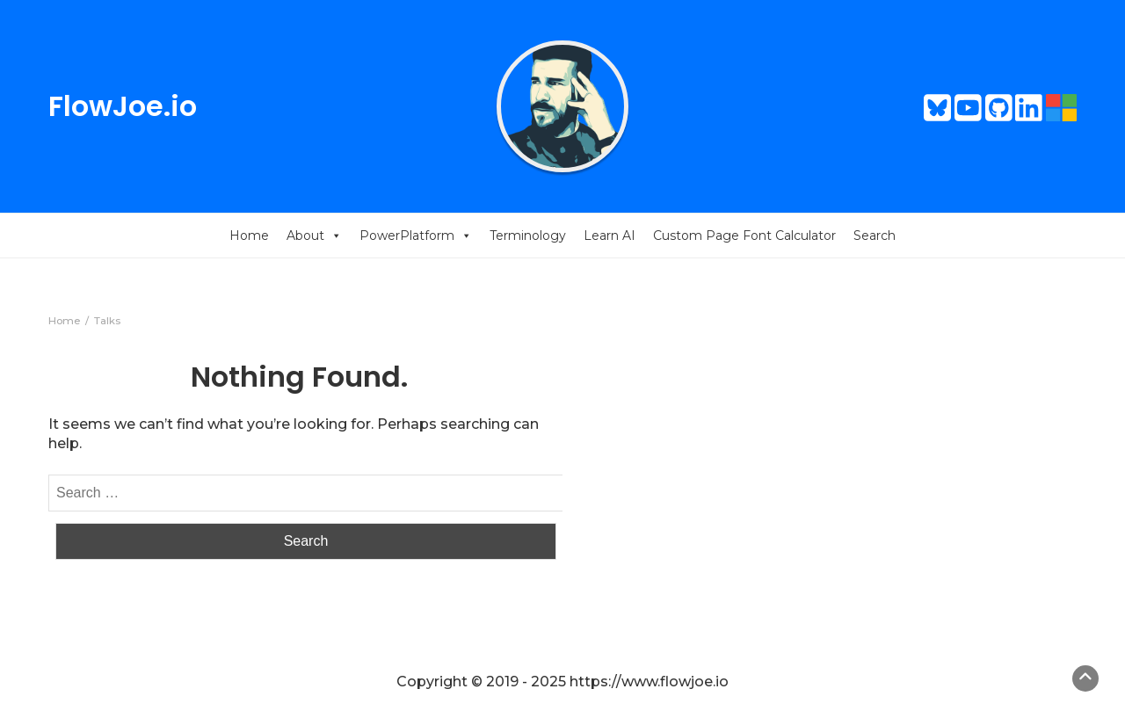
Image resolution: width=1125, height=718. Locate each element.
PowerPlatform (415, 235)
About (314, 235)
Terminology (528, 235)
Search (874, 235)
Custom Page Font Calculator (744, 235)
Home (249, 235)
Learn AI (609, 235)
